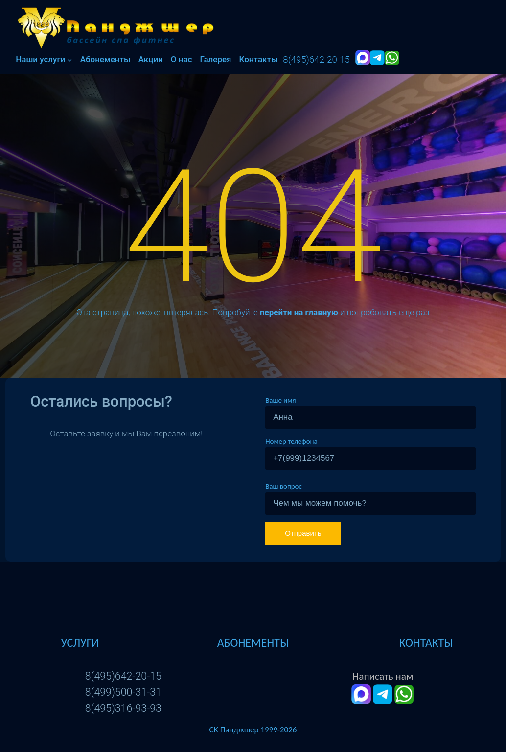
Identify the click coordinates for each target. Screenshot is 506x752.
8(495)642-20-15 (123, 676)
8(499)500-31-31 (123, 692)
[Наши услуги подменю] (69, 59)
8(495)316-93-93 (123, 708)
